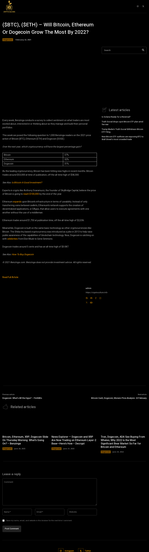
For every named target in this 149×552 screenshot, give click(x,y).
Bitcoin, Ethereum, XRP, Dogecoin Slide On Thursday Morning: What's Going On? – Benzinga (25, 440)
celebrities (12, 239)
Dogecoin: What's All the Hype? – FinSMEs (22, 398)
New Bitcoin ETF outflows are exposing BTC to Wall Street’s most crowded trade (123, 138)
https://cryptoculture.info (96, 292)
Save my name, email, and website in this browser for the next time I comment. (39, 520)
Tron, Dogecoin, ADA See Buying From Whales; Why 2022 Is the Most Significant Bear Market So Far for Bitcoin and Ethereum (123, 441)
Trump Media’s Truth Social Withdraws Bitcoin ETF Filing (122, 130)
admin (88, 288)
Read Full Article (10, 277)
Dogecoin (7, 39)
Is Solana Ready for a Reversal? (116, 116)
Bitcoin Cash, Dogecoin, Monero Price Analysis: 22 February (119, 398)
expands (17, 201)
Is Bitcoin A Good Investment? (27, 182)
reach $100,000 (31, 194)
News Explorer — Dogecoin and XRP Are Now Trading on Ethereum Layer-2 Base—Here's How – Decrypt (73, 440)
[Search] (143, 50)
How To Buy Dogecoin (23, 254)
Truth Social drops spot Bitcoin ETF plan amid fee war (122, 123)
